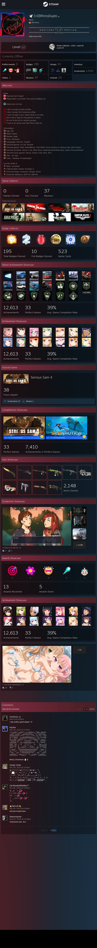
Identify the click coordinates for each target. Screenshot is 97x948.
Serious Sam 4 (41, 377)
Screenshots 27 (13, 401)
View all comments (10, 709)
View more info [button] (35, 36)
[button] (19, 47)
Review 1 (29, 401)
